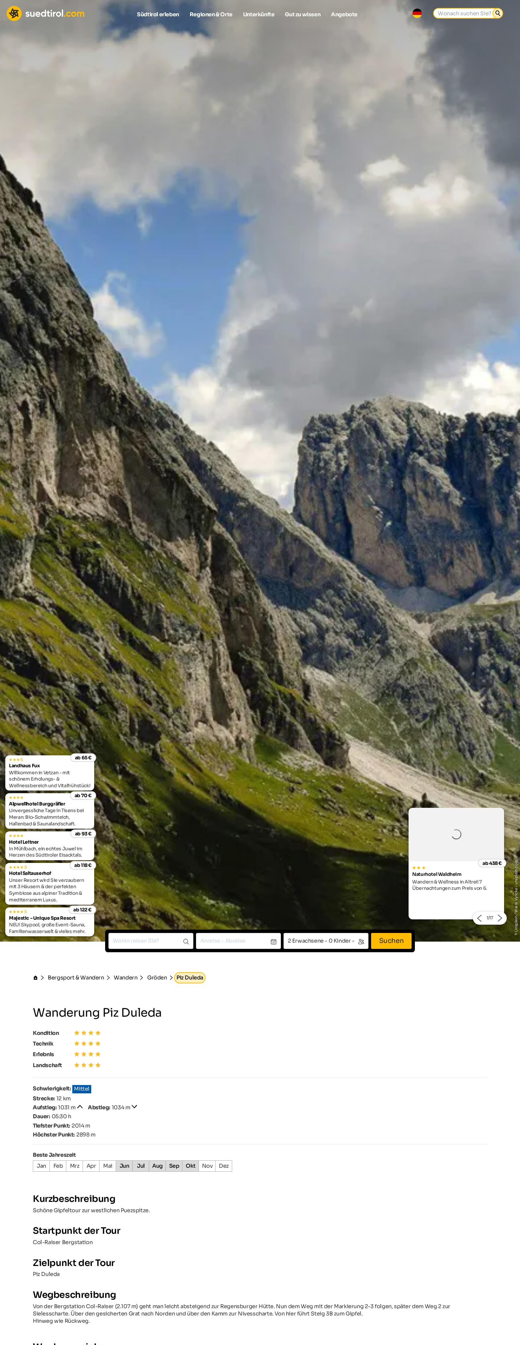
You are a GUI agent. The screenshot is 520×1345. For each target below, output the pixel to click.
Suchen (391, 941)
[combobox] (150, 941)
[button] (479, 918)
